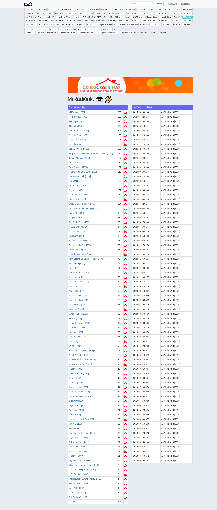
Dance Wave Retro (116, 13)
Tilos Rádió (155, 25)
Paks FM (135, 21)
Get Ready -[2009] (77, 447)
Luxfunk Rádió (165, 17)
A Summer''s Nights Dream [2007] (84, 465)
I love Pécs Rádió (63, 17)
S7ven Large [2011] (78, 185)
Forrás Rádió (161, 13)
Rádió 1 (175, 21)
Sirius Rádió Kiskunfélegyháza (62, 25)
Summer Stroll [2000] (78, 314)
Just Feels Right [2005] (79, 300)
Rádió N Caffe (30, 25)
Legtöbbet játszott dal (66, 33)
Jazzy (106, 17)
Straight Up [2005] (77, 401)
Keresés (159, 4)
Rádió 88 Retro (68, 10)
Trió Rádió (176, 25)
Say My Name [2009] (78, 387)
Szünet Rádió (119, 25)
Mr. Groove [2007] (77, 263)
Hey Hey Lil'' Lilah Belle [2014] (82, 460)
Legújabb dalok (127, 33)
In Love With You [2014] (79, 227)
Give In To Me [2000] (78, 231)
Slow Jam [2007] (76, 309)
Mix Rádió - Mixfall (57, 21)
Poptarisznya (164, 21)
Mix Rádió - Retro (74, 21)
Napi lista (40, 33)
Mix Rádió (43, 21)
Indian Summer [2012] (79, 373)
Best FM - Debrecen (172, 10)
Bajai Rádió (130, 10)
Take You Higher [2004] (79, 392)
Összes (72, 502)
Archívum (172, 4)
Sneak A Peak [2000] (78, 355)
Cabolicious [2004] (77, 327)
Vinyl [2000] (74, 268)
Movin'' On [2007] (76, 488)
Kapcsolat (185, 4)
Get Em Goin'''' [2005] (78, 483)
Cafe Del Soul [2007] (78, 135)
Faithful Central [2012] (79, 130)
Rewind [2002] (75, 318)
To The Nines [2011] (78, 304)
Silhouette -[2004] (77, 428)
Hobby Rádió (49, 17)
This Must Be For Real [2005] (82, 433)
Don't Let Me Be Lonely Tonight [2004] (86, 259)
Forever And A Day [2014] (80, 245)
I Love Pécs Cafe (80, 17)
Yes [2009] (73, 162)
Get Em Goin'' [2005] (78, 497)
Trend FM (166, 25)
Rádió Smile (92, 25)
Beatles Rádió (156, 10)
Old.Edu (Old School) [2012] (81, 254)
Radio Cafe (47, 13)
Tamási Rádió (132, 25)
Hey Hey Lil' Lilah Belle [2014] (82, 419)
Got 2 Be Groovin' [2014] (80, 149)
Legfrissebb (29, 33)
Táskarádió (144, 25)
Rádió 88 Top (82, 10)
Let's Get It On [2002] (78, 249)
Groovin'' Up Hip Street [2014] (82, 469)
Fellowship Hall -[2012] (79, 442)
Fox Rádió (174, 13)
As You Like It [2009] (78, 240)
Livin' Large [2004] (77, 382)
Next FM (111, 21)
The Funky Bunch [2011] (80, 222)
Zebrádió (186, 25)
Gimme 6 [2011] (76, 378)
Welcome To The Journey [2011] (83, 208)
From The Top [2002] (78, 117)
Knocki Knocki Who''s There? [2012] (85, 479)
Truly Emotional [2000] (79, 167)
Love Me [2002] (76, 332)
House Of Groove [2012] (80, 323)
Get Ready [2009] (77, 341)
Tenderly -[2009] (76, 456)
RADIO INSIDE (95, 17)
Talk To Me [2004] (77, 286)
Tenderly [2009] (76, 369)
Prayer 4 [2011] (76, 277)
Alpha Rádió (106, 10)
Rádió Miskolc (30, 21)
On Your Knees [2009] (79, 282)
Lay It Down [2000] (77, 199)
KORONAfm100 (138, 17)
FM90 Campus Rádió (63, 13)
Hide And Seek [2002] (78, 195)
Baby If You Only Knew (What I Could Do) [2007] (91, 153)
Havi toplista (51, 33)
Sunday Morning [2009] (79, 158)
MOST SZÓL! (30, 10)
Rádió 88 (42, 10)
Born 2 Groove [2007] (78, 295)
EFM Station (148, 13)
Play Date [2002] (76, 410)
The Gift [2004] (75, 144)
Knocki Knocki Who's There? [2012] (85, 359)
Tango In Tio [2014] (77, 414)
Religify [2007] (75, 346)
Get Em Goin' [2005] (78, 337)
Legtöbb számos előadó (109, 33)
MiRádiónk (187, 17)
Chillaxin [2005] (76, 190)
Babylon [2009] (75, 217)
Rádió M (177, 17)
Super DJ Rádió (105, 25)
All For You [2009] (77, 112)
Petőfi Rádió (100, 21)
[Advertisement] (130, 56)
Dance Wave (101, 13)
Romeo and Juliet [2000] (80, 140)
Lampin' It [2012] (76, 213)
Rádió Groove (186, 13)
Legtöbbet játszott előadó (87, 33)
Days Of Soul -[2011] (78, 437)
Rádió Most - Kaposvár (120, 17)
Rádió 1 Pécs (186, 21)
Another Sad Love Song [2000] (83, 172)
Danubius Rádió (133, 13)
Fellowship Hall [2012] (79, 272)
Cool (91, 13)
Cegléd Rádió (80, 13)
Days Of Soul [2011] (78, 405)
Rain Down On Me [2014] (80, 364)
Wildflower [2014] (76, 291)
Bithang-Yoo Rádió (32, 13)
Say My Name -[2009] (78, 451)
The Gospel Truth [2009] (80, 176)
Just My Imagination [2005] (81, 396)
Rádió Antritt (118, 10)
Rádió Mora (88, 21)
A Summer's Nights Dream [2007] (84, 350)
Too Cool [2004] (76, 181)
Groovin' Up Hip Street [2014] (82, 204)
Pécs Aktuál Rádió (149, 21)
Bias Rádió (187, 10)
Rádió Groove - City (33, 17)
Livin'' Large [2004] (77, 492)
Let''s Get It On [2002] (78, 474)
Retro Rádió (43, 25)
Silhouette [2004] (76, 126)
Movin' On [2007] (76, 424)
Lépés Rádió (152, 17)
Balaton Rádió (142, 10)
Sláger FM (81, 25)
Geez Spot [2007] (77, 121)
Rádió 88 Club (54, 10)
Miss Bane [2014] (76, 236)
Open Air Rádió (123, 21)
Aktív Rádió (94, 10)
